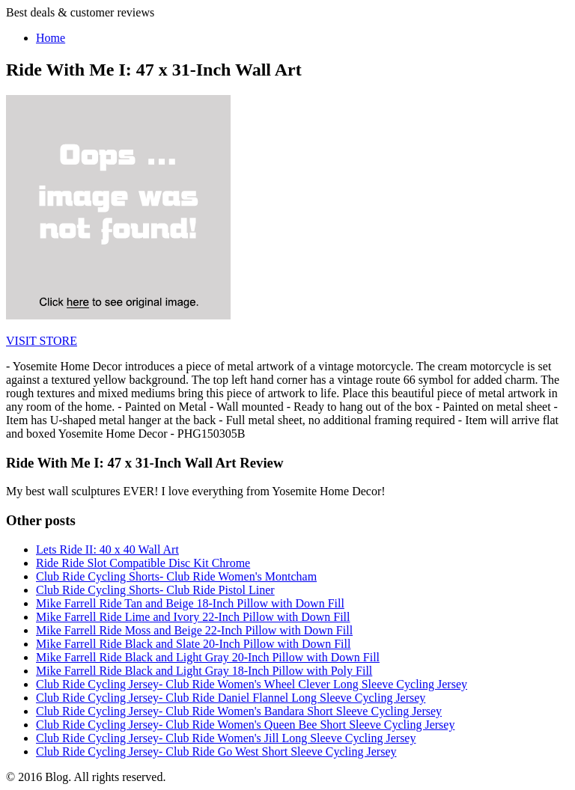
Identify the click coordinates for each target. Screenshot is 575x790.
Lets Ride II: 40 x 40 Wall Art (107, 549)
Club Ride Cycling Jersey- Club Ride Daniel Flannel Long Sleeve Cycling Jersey (230, 697)
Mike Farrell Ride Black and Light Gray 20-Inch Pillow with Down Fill (208, 657)
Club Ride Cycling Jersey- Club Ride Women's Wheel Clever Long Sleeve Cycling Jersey (251, 684)
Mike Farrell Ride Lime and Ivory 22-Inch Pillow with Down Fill (193, 616)
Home (50, 37)
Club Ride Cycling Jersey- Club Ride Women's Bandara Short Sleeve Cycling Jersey (239, 711)
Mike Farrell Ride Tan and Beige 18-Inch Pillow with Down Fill (190, 603)
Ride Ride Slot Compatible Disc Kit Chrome (143, 563)
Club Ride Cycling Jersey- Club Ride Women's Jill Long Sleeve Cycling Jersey (226, 738)
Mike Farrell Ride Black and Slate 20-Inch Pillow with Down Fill (193, 643)
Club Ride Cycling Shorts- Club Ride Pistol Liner (155, 590)
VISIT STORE (41, 340)
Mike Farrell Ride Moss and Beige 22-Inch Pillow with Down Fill (194, 630)
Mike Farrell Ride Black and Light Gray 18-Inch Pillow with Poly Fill (204, 670)
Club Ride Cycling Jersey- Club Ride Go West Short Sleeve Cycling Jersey (216, 751)
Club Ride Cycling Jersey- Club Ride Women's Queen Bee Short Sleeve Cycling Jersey (245, 724)
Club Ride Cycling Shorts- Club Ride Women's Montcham (176, 576)
